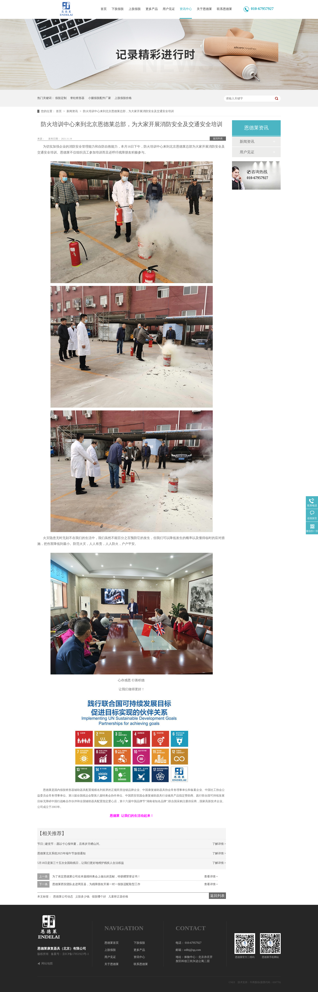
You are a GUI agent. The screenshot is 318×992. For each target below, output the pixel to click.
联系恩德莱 (224, 9)
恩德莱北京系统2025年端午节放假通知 (61, 853)
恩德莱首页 (111, 942)
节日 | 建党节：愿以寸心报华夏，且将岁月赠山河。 (69, 843)
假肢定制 (61, 98)
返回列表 (218, 138)
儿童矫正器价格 (118, 896)
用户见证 (169, 9)
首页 (104, 9)
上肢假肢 (135, 9)
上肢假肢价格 (123, 98)
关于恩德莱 (204, 9)
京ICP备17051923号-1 (75, 953)
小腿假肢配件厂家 (99, 98)
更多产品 (152, 9)
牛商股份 (255, 982)
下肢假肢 (118, 9)
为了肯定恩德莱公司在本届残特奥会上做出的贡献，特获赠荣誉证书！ (96, 876)
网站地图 (47, 963)
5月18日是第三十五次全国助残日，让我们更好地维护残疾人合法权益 (80, 862)
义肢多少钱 (82, 896)
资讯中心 (186, 9)
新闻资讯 (73, 111)
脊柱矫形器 (77, 98)
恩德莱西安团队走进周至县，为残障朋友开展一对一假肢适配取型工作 (96, 884)
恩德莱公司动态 (63, 896)
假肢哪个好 (99, 896)
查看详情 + (211, 876)
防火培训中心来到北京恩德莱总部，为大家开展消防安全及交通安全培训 (128, 111)
